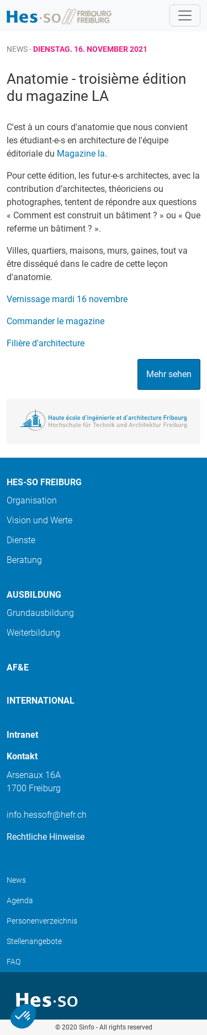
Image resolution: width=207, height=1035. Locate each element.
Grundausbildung (40, 613)
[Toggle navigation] (184, 15)
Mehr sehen (169, 374)
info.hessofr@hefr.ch (47, 814)
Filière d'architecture (45, 343)
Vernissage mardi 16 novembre (67, 299)
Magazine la (81, 153)
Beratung (24, 560)
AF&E (18, 667)
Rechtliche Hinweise (45, 837)
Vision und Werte (39, 520)
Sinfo (86, 1027)
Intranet (22, 735)
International (41, 700)
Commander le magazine (55, 321)
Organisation (32, 500)
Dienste (21, 540)
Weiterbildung (33, 633)
